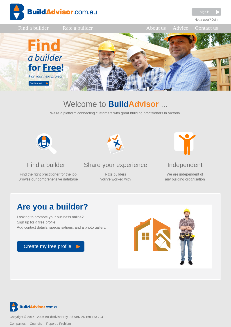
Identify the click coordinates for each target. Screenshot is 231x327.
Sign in (210, 12)
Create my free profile (52, 246)
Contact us (206, 28)
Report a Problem (58, 323)
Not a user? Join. (206, 19)
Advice (180, 28)
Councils (36, 323)
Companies (18, 323)
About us (156, 28)
